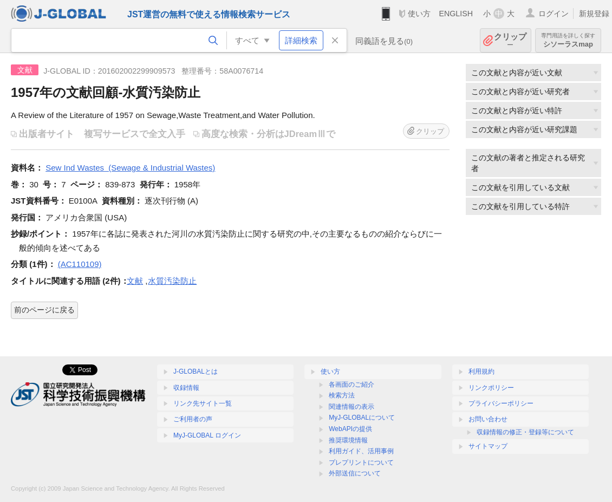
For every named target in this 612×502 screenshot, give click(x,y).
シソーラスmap (568, 40)
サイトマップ (487, 446)
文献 (135, 280)
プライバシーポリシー (500, 403)
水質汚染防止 (172, 280)
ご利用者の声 (192, 419)
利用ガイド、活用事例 (361, 451)
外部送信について (355, 473)
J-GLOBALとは (195, 371)
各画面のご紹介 (351, 384)
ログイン (553, 13)
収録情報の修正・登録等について (525, 432)
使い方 (419, 13)
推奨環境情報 (348, 440)
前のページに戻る (44, 309)
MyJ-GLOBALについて (362, 417)
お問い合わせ (487, 419)
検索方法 (342, 395)
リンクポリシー (491, 388)
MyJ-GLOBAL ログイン (207, 435)
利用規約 (481, 371)
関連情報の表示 (351, 406)
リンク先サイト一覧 (202, 403)
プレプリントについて (361, 462)
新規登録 (594, 13)
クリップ (510, 40)
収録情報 (186, 388)
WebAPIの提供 (350, 429)
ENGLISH (456, 13)
